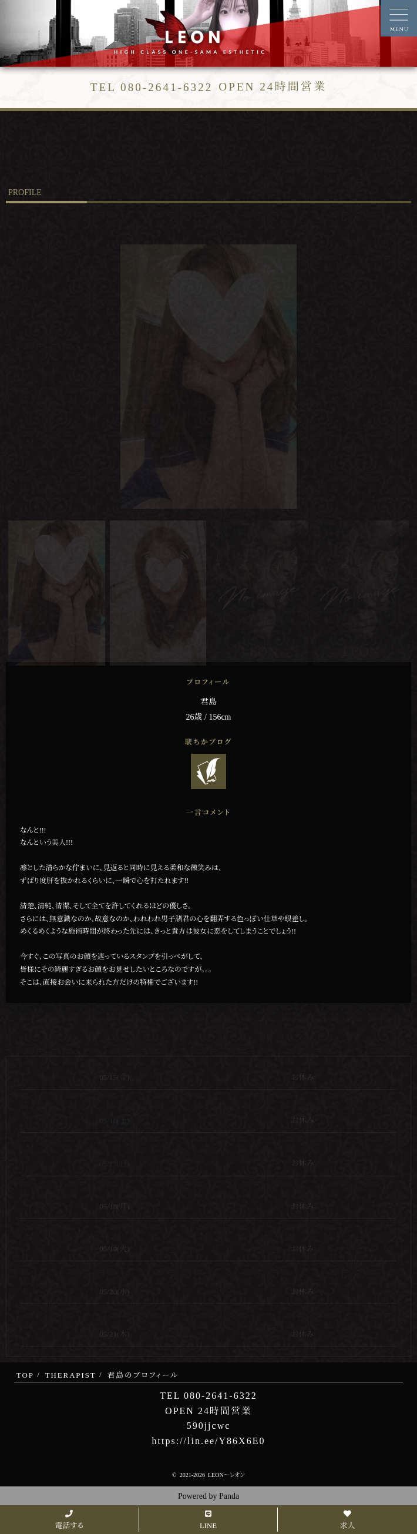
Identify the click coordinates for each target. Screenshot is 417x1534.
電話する (69, 1520)
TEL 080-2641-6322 (208, 1396)
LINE (208, 1520)
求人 (347, 1520)
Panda (229, 1496)
